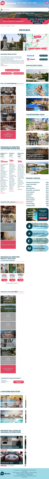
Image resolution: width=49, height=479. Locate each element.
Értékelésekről (29, 474)
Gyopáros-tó (8, 308)
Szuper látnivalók (39, 75)
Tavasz (41, 21)
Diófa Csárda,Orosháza (12, 154)
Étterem (18, 473)
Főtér (8, 352)
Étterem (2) (8, 91)
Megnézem (5, 280)
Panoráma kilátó (8, 317)
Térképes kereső (29, 13)
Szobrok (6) (8, 343)
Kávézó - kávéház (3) (8, 117)
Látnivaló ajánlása (33, 472)
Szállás (22, 473)
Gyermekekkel (17, 413)
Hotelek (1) (8, 218)
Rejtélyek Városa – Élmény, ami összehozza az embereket (36, 143)
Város (31, 473)
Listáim (30, 2)
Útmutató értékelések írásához (19, 475)
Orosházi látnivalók (7, 292)
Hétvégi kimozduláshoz (40, 122)
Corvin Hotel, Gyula (7, 463)
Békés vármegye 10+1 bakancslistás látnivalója (34, 79)
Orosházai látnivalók (18, 73)
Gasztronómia (30, 197)
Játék (18, 2)
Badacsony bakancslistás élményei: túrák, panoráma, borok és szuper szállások (36, 156)
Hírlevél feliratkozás (32, 475)
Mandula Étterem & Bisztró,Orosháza (4, 154)
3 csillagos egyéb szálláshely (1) (8, 227)
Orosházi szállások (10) (8, 202)
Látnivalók (27, 473)
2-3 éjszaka (32, 19)
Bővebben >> (3, 193)
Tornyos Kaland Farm (8, 325)
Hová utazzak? (4, 414)
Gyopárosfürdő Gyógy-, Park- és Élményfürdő (8, 299)
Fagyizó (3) (8, 108)
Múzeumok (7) (8, 334)
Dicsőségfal (24, 2)
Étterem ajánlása (24, 472)
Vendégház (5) (8, 210)
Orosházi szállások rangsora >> (17, 202)
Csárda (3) (8, 100)
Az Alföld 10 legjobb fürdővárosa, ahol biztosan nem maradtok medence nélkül (37, 92)
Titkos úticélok (30, 199)
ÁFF (18, 474)
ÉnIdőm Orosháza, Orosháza (10, 447)
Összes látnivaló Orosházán (8, 369)
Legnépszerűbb (30, 123)
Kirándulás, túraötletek (38, 122)
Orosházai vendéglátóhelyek (13, 70)
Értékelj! (19, 13)
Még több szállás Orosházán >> (12, 283)
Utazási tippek (14, 414)
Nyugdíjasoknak (42, 19)
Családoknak (37, 23)
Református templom (8, 360)
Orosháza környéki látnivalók (18, 382)
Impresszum (24, 477)
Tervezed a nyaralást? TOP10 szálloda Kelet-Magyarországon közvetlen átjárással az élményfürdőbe (11, 419)
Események (29, 201)
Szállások (12, 401)
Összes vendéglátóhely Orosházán (8, 134)
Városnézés (29, 194)
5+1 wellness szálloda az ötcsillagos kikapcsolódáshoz (36, 108)
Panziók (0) (8, 236)
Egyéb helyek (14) (8, 126)
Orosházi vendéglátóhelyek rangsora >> (16, 83)
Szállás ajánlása (16, 472)
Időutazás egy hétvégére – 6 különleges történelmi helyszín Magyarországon (36, 127)
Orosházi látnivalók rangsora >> (17, 291)
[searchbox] (24, 10)
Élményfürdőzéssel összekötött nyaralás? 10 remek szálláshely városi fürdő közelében (11, 404)
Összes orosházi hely (8, 244)
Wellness (34, 21)
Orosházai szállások (7, 73)
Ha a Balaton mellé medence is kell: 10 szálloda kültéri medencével (36, 171)
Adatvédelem (22, 474)
